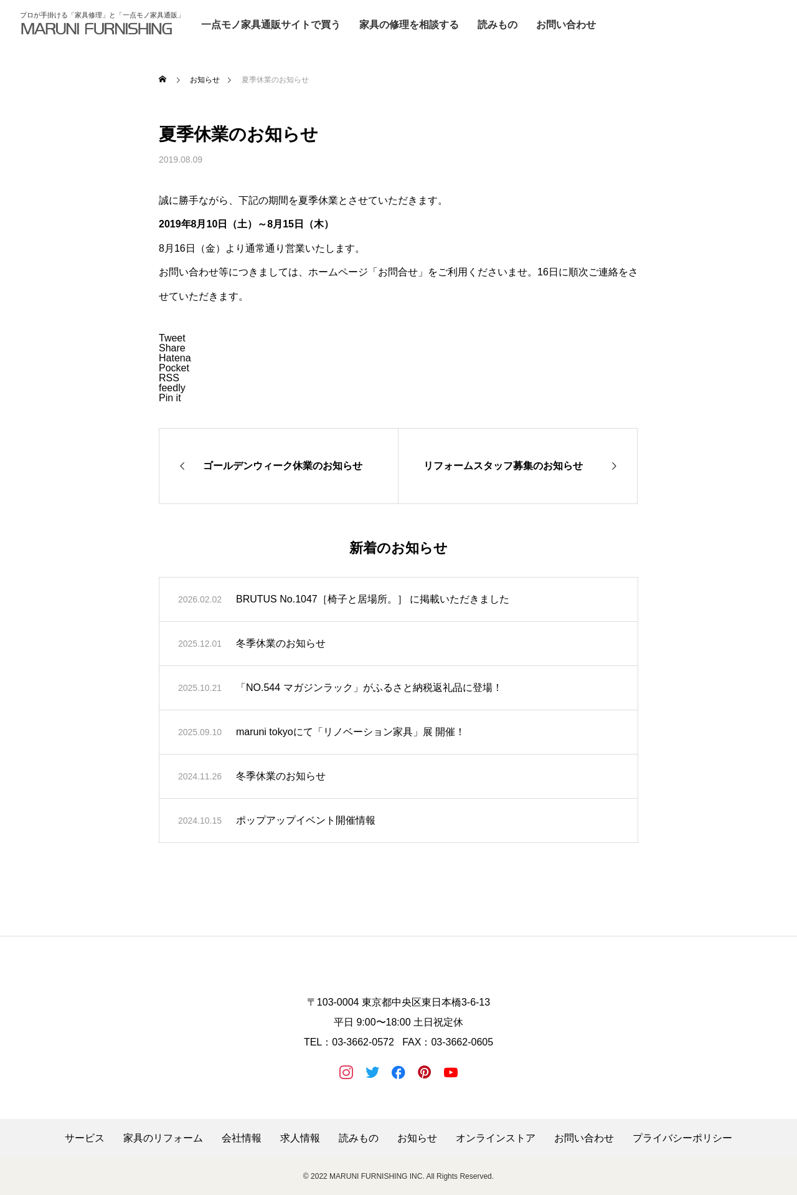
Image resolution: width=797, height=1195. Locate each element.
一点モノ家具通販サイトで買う (271, 24)
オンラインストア (495, 1138)
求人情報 (300, 1138)
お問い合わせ (566, 24)
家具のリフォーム (163, 1138)
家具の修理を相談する (409, 24)
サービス (85, 1138)
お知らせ (417, 1138)
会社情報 (242, 1138)
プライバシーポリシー (682, 1138)
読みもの (497, 24)
